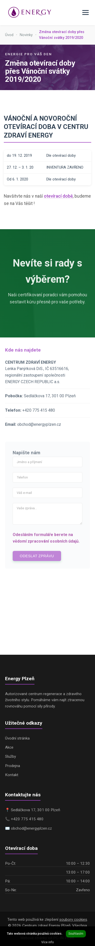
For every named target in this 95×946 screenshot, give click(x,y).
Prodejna (12, 766)
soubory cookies (73, 919)
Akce (9, 747)
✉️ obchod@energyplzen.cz (28, 828)
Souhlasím (75, 933)
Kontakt (11, 775)
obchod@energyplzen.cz (39, 429)
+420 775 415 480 (38, 414)
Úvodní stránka (17, 738)
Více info (47, 942)
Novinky (26, 35)
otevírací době (58, 196)
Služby (10, 756)
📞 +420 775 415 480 (24, 819)
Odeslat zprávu (37, 561)
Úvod (9, 35)
